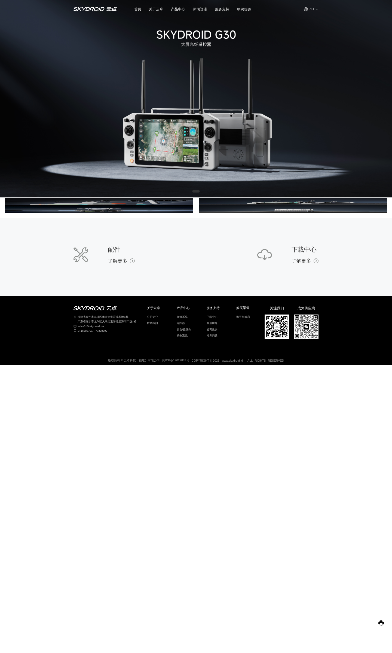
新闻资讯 (200, 9)
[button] (156, 9)
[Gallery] (196, 98)
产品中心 (178, 9)
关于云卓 (156, 9)
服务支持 (222, 9)
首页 (137, 9)
